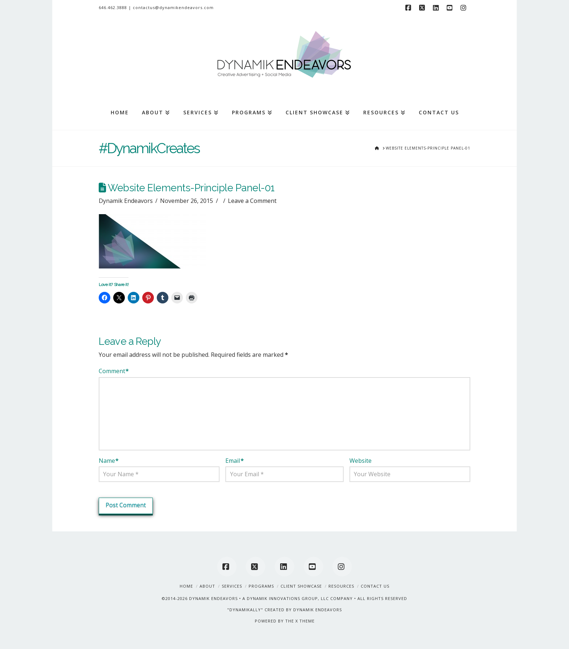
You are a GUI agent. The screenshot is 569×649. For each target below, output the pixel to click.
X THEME (305, 621)
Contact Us (375, 586)
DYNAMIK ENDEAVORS (213, 598)
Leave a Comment (252, 201)
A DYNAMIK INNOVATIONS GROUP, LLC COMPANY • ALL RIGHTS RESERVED (324, 598)
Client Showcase (301, 586)
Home (186, 586)
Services (232, 586)
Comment (114, 371)
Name (109, 461)
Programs (261, 586)
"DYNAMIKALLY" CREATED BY (260, 609)
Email (234, 461)
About (207, 586)
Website (360, 461)
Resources (341, 586)
